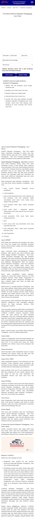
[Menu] (32, 2)
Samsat (8, 254)
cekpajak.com (15, 506)
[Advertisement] (17, 36)
